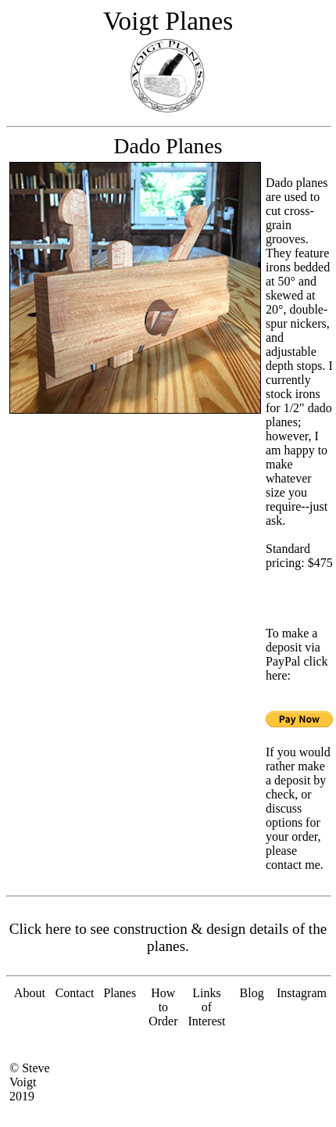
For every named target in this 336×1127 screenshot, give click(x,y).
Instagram (302, 993)
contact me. (294, 864)
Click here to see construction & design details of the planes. (168, 937)
